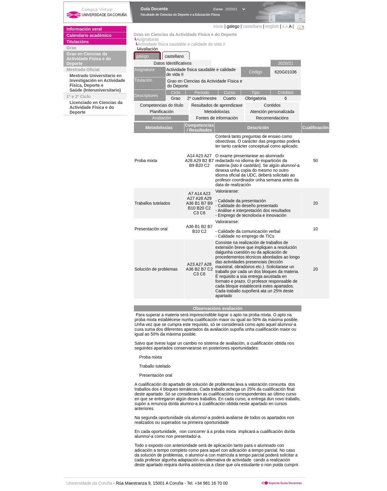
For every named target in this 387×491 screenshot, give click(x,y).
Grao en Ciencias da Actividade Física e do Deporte (89, 58)
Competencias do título (161, 105)
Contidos (272, 105)
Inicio (219, 26)
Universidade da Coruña (89, 483)
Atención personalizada (272, 111)
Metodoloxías (216, 111)
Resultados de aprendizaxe (217, 105)
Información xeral (84, 29)
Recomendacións (272, 117)
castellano (252, 26)
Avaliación (161, 117)
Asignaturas (147, 39)
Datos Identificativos (172, 63)
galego (142, 56)
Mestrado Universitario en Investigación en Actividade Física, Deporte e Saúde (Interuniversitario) (97, 83)
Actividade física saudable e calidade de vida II (181, 44)
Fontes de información (217, 117)
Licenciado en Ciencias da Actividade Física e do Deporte (96, 107)
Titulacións (78, 41)
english (272, 26)
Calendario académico (89, 35)
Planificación (162, 111)
